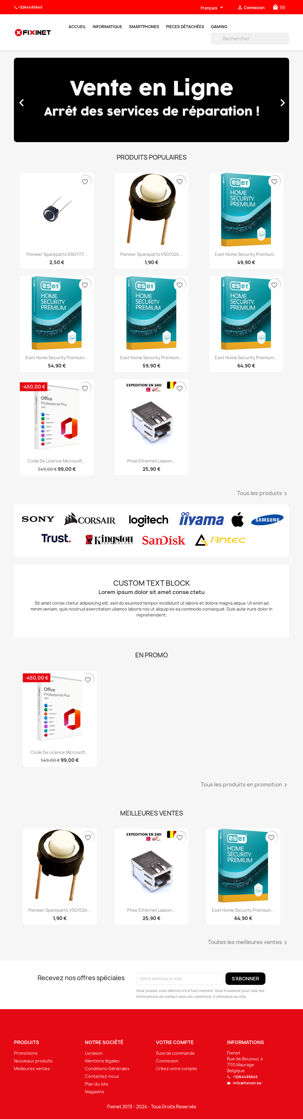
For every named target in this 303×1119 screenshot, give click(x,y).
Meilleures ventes (32, 1068)
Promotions (26, 1053)
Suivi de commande (175, 1053)
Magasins (94, 1091)
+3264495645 (28, 7)
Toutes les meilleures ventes (248, 942)
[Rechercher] (250, 38)
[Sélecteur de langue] (213, 8)
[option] (151, 100)
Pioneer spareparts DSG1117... (57, 254)
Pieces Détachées (185, 26)
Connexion (167, 1061)
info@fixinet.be (244, 1083)
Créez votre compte (176, 1068)
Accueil (77, 26)
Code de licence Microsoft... (57, 461)
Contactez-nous (102, 1076)
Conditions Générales (107, 1068)
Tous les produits (263, 493)
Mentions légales (102, 1061)
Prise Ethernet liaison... (151, 461)
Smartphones (144, 26)
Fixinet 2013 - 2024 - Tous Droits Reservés (151, 1107)
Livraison (94, 1053)
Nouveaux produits (33, 1061)
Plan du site (96, 1084)
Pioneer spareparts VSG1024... (151, 254)
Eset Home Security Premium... (246, 254)
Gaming (219, 26)
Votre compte (175, 1042)
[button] (34, 100)
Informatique (107, 26)
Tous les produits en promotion (245, 785)
